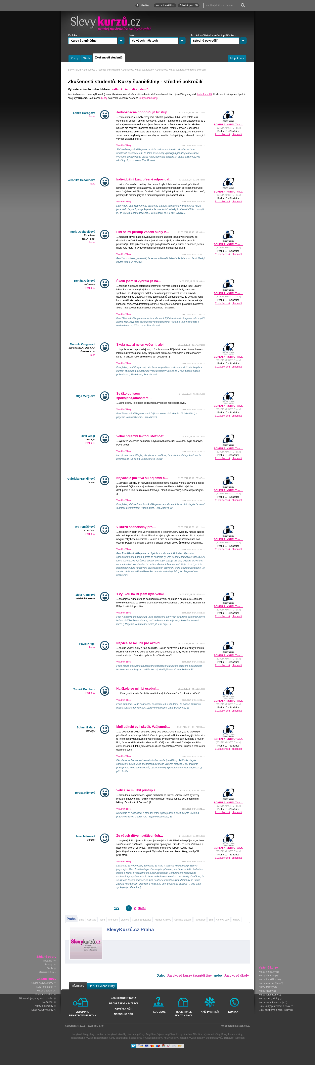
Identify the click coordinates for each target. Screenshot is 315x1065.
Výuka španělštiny (152, 1037)
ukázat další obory (46, 972)
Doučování (47, 1002)
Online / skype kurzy (42, 983)
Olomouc (113, 919)
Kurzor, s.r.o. (242, 1025)
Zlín (211, 919)
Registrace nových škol (184, 1014)
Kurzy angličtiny (267, 971)
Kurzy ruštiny (266, 990)
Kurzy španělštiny (268, 979)
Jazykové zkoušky (116, 1034)
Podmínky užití (123, 1008)
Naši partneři (210, 1012)
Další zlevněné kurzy (102, 986)
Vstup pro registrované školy (83, 1014)
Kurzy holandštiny (268, 994)
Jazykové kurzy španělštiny (189, 975)
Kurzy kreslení (44, 990)
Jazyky (48, 964)
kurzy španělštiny (148, 98)
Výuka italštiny (197, 1037)
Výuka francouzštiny (97, 1037)
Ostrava (91, 919)
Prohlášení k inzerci (123, 1003)
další (142, 908)
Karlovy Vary (222, 919)
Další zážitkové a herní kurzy (274, 1009)
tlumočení (240, 1037)
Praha (71, 919)
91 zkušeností (222, 134)
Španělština (135, 1037)
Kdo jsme (159, 1012)
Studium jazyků (214, 1037)
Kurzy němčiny (267, 975)
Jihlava (236, 919)
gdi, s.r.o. (99, 1025)
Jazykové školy (236, 975)
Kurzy (104, 98)
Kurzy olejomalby (44, 1006)
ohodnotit (237, 134)
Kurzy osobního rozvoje (271, 1002)
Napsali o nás (123, 1014)
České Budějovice (141, 919)
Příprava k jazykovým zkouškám (36, 998)
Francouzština (77, 1037)
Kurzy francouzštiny (269, 983)
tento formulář (204, 94)
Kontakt (234, 1012)
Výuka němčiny (212, 1034)
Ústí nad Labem (182, 919)
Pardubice (200, 919)
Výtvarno (47, 960)
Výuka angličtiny (166, 1034)
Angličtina (151, 1034)
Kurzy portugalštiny (269, 998)
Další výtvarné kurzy (42, 1009)
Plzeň (102, 919)
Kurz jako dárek (44, 986)
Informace (78, 985)
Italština (184, 1037)
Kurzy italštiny (266, 986)
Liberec (125, 919)
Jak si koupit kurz (123, 998)
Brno (81, 919)
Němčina (197, 1034)
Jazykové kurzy (97, 1034)
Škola (50, 968)
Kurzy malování (43, 994)
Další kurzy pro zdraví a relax (274, 1006)
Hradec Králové (162, 919)
